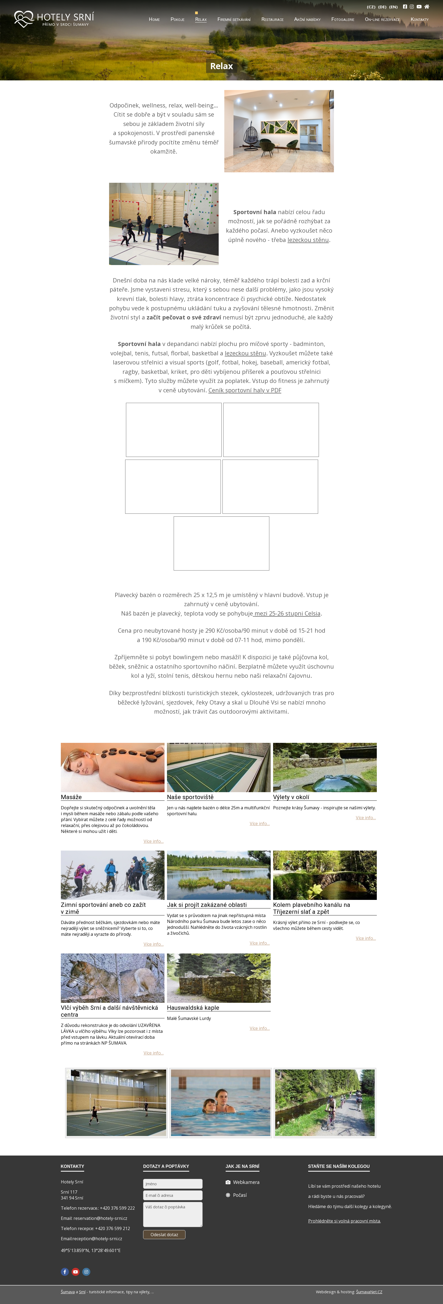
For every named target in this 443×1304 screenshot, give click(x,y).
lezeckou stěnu (308, 240)
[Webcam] (243, 1182)
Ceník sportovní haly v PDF (245, 390)
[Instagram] (411, 6)
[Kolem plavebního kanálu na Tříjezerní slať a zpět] (325, 898)
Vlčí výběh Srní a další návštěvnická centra (109, 1011)
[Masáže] (113, 790)
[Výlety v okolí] (325, 790)
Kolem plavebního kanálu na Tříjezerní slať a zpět (311, 908)
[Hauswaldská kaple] (219, 1001)
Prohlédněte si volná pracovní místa (344, 1221)
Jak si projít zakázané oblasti (207, 904)
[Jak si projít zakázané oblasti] (219, 898)
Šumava (68, 1291)
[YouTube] (419, 6)
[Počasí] (236, 1195)
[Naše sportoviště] (219, 790)
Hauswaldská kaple (193, 1007)
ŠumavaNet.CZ (369, 1291)
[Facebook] (65, 1272)
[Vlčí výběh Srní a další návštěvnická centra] (113, 1001)
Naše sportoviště (190, 796)
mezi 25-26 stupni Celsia (288, 613)
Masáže (71, 796)
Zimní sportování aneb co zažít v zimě (103, 908)
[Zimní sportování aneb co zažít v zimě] (113, 898)
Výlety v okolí (291, 796)
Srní (82, 1291)
